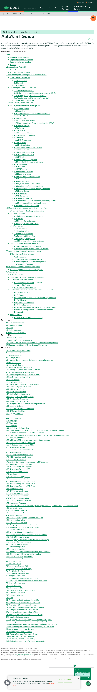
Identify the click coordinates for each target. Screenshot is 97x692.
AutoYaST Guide (48, 14)
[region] (44, 682)
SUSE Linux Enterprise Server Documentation (27, 14)
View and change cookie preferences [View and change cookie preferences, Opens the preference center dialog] (65, 681)
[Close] (78, 678)
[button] (7, 683)
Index (9, 14)
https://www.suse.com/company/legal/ (24, 654)
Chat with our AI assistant (82, 675)
